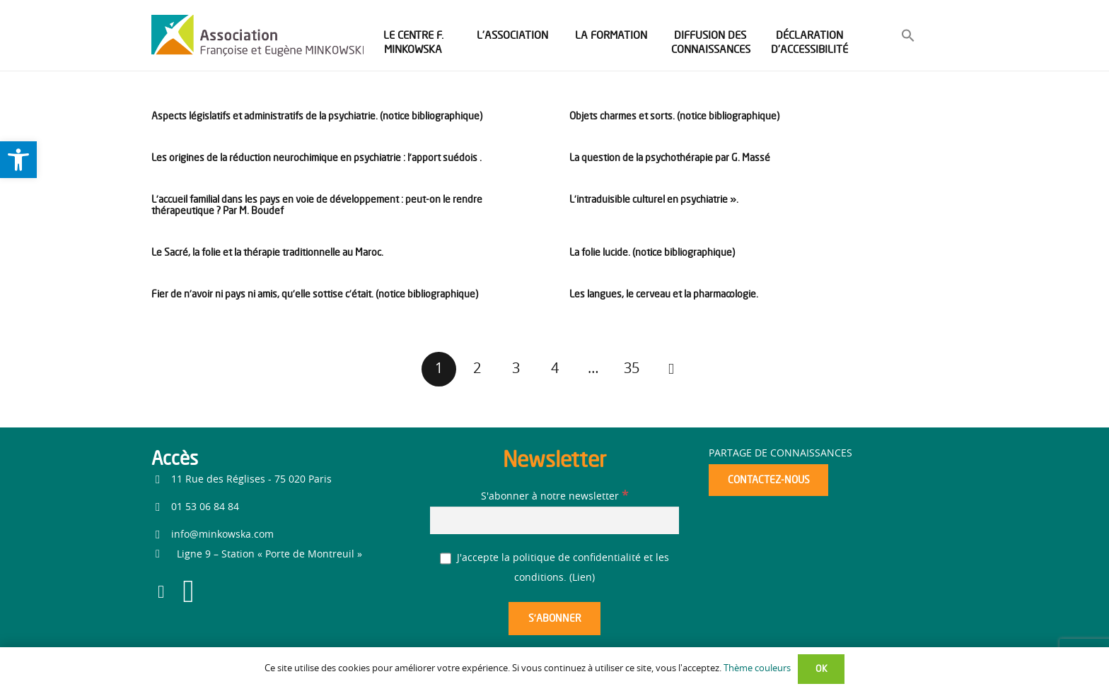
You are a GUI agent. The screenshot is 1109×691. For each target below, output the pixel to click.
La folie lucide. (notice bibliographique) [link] (652, 252)
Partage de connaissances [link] (780, 454)
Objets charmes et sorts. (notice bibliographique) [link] (674, 116)
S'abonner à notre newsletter (554, 497)
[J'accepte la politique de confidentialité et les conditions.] (446, 559)
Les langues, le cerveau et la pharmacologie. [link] (663, 294)
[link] (18, 159)
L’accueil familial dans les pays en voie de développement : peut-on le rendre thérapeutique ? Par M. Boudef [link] (316, 205)
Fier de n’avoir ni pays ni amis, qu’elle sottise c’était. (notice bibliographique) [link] (314, 294)
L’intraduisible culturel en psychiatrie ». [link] (653, 199)
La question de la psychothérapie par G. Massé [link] (669, 157)
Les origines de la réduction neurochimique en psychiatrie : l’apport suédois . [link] (316, 157)
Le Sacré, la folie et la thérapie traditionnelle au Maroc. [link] (267, 252)
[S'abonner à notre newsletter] (554, 520)
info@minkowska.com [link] (222, 535)
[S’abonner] (554, 618)
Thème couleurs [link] (757, 668)
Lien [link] (582, 578)
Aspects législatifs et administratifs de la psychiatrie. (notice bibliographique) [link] (316, 116)
